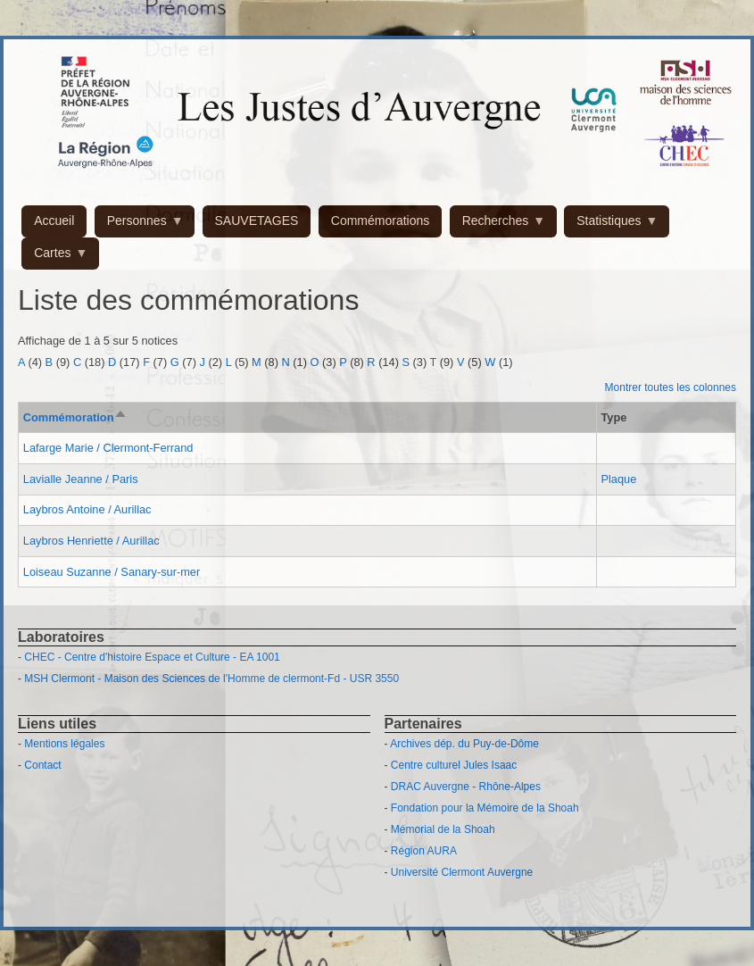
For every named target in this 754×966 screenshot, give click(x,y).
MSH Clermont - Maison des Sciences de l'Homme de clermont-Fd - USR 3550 (211, 678)
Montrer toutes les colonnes (670, 387)
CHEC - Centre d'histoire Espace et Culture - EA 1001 (151, 657)
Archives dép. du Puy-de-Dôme (464, 743)
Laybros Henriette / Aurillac (91, 540)
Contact (42, 765)
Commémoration (75, 417)
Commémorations (380, 220)
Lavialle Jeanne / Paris (80, 479)
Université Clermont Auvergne (462, 872)
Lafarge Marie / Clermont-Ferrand (108, 447)
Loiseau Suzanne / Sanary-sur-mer (111, 572)
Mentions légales (64, 743)
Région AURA (424, 851)
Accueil (54, 220)
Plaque (618, 479)
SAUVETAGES (257, 220)
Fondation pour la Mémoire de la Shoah (485, 808)
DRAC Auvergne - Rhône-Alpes (466, 786)
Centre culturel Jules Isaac (454, 765)
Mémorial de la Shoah (443, 829)
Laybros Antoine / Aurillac (87, 509)
